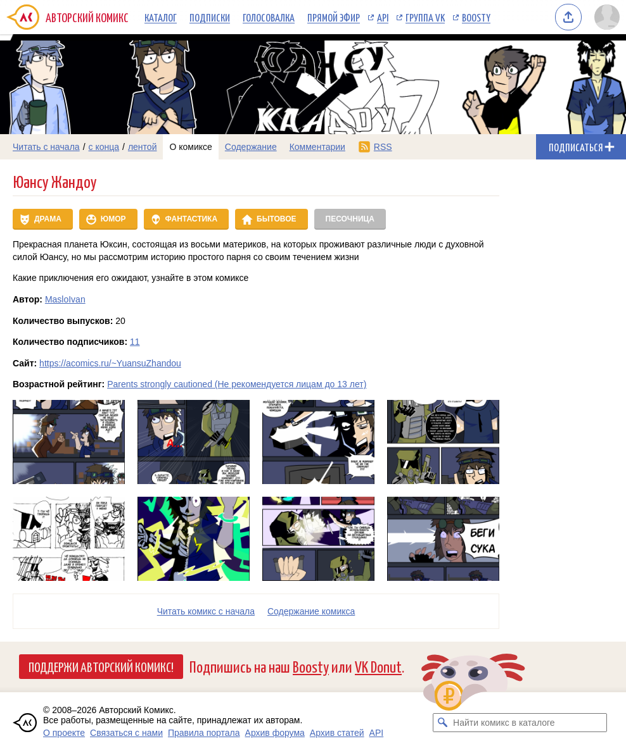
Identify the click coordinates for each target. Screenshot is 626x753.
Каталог (160, 17)
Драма (47, 219)
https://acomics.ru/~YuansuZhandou (110, 363)
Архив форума (275, 733)
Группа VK (425, 17)
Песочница (350, 219)
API (382, 17)
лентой (142, 147)
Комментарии (317, 147)
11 (135, 342)
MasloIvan (65, 299)
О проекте (64, 733)
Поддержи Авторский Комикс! (101, 666)
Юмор (113, 219)
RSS (383, 147)
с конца (104, 147)
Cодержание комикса (311, 611)
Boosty (476, 17)
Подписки (209, 17)
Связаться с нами (126, 733)
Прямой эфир (333, 17)
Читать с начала (46, 147)
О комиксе (190, 147)
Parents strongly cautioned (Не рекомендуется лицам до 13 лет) (236, 384)
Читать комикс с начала (206, 611)
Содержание (251, 147)
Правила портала (204, 733)
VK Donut (378, 666)
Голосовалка (269, 17)
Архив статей (337, 733)
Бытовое (276, 219)
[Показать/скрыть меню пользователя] (607, 17)
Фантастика (191, 219)
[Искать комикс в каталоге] (442, 722)
